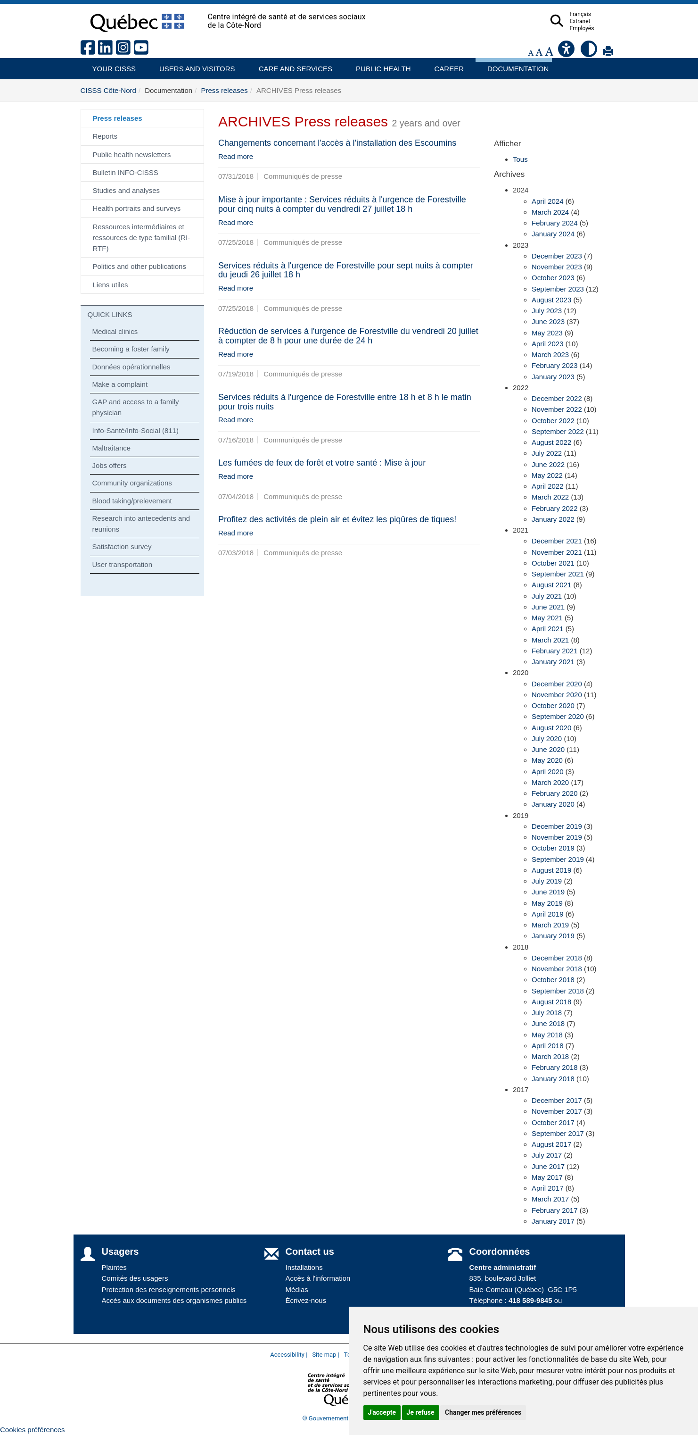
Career (446, 65)
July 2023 (547, 311)
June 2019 (548, 892)
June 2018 (548, 1023)
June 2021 (548, 607)
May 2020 (547, 760)
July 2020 (547, 738)
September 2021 (558, 574)
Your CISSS (111, 65)
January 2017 (553, 1221)
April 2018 (548, 1046)
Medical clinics (115, 331)
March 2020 (550, 782)
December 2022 (557, 398)
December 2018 (557, 958)
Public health (379, 65)
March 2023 (550, 354)
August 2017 (551, 1144)
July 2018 (547, 1013)
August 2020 (551, 728)
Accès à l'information (318, 1278)
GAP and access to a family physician (135, 407)
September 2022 (558, 431)
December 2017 (557, 1100)
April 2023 (548, 344)
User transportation (122, 564)
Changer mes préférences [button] (483, 1412)
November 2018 (557, 969)
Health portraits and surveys (137, 208)
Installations (304, 1267)
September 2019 (558, 859)
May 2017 (547, 1177)
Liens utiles (110, 285)
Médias (297, 1289)
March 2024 (550, 212)
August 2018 (551, 1002)
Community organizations (132, 483)
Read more (235, 156)
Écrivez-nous (306, 1300)
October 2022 (553, 421)
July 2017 (547, 1155)
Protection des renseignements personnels (169, 1289)
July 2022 (547, 453)
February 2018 (555, 1067)
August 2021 (551, 585)
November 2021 (557, 552)
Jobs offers (109, 465)
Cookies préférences (32, 1430)
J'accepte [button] (382, 1412)
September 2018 (558, 991)
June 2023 (548, 321)
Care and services (291, 65)
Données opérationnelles (131, 367)
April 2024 (548, 201)
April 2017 (548, 1188)
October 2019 (553, 848)
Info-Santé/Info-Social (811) (135, 430)
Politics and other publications (139, 266)
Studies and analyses (126, 190)
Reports (105, 136)
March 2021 (550, 640)
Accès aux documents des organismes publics (174, 1300)
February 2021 (555, 651)
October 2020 (553, 705)
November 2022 (557, 409)
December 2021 (557, 541)
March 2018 (550, 1056)
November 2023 (557, 267)
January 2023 (553, 377)
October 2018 (553, 980)
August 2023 (551, 300)
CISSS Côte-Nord (108, 90)
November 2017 (557, 1111)
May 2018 (547, 1035)
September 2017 (558, 1133)
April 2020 (548, 772)
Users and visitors (192, 65)
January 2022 (553, 519)
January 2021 (553, 662)
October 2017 (553, 1122)
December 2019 (557, 826)
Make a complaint (120, 384)
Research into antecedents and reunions (141, 523)
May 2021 (547, 618)
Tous (520, 159)
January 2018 (553, 1079)
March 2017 (550, 1199)
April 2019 (548, 914)
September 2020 (558, 716)
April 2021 (548, 629)
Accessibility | (288, 1354)
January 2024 (553, 234)
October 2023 (553, 278)
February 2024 (555, 223)
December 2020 (557, 684)
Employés (600, 28)
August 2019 (551, 870)
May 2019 (547, 903)
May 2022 (547, 475)
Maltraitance (111, 448)
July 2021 (547, 596)
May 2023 (547, 333)
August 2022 (551, 442)
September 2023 (558, 289)
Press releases (224, 90)
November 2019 (557, 837)
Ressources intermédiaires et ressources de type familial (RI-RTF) (141, 238)
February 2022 (555, 508)
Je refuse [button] (421, 1412)
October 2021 (553, 563)
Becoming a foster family (131, 349)
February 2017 (555, 1210)
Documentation (514, 65)
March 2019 (550, 925)
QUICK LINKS (110, 314)
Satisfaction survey (122, 546)
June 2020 (548, 749)
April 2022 (548, 486)
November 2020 (557, 695)
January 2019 (553, 936)
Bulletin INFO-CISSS (125, 172)
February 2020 (555, 793)
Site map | (325, 1354)
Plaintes (114, 1267)
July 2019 (547, 881)
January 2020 (553, 804)
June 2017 (548, 1166)
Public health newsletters (132, 154)
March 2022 (550, 497)
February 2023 (555, 365)
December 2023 (557, 256)
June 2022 (548, 464)
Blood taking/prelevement (132, 501)
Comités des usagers (135, 1278)
